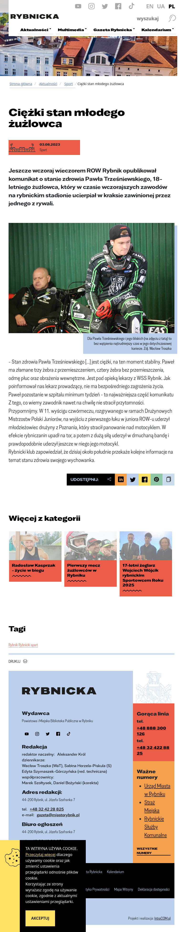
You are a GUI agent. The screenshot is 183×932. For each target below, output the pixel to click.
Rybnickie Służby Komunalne (155, 826)
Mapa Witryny (123, 889)
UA (161, 6)
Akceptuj (40, 918)
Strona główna (21, 84)
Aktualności (48, 84)
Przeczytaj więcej (40, 854)
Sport (68, 84)
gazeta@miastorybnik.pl (58, 814)
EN (150, 6)
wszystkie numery (147, 851)
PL (171, 6)
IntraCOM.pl (162, 918)
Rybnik (13, 644)
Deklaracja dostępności (154, 889)
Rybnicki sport (28, 644)
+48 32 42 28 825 (47, 809)
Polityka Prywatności (95, 889)
